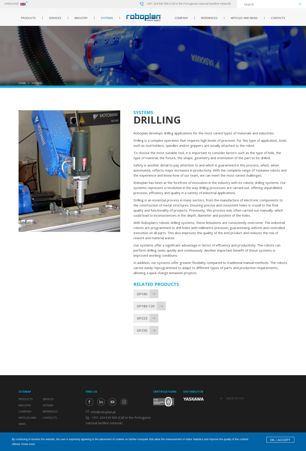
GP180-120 (146, 306)
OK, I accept (280, 440)
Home (22, 83)
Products (28, 18)
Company (181, 18)
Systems (107, 18)
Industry (81, 18)
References (209, 18)
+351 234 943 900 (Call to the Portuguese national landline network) (188, 3)
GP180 (142, 294)
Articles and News (244, 18)
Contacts (278, 18)
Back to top (235, 398)
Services (55, 18)
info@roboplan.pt (103, 412)
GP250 (142, 330)
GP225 (142, 318)
